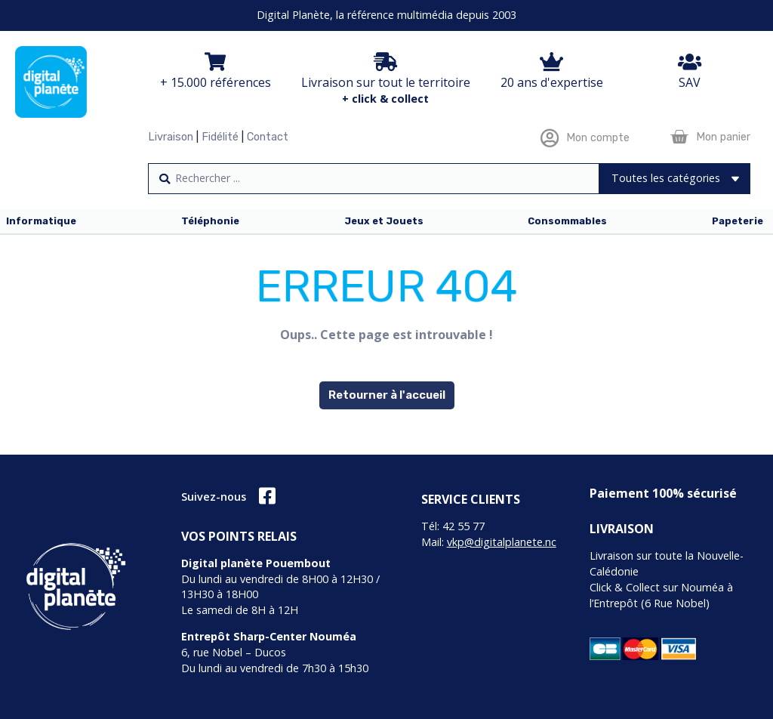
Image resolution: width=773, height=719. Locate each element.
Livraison (170, 137)
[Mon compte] (549, 137)
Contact (267, 137)
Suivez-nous (213, 496)
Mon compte (598, 137)
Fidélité (220, 137)
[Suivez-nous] (266, 495)
